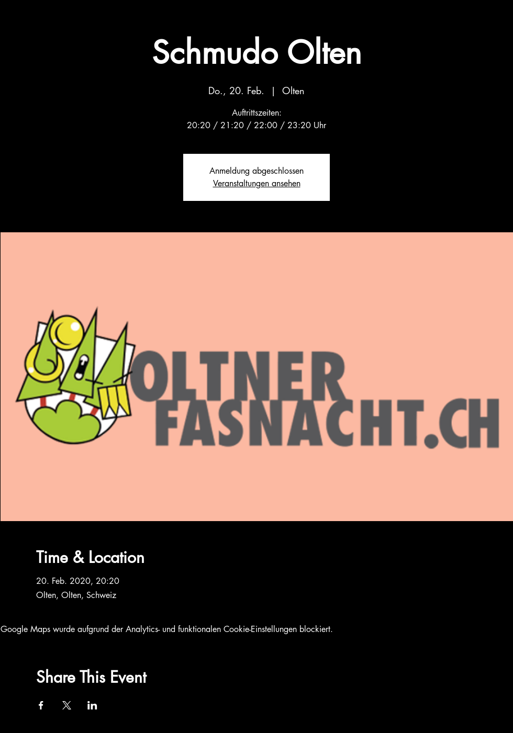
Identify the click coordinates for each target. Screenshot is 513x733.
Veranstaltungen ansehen (256, 183)
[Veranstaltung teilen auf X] (67, 705)
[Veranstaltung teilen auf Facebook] (41, 705)
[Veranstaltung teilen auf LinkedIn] (92, 705)
